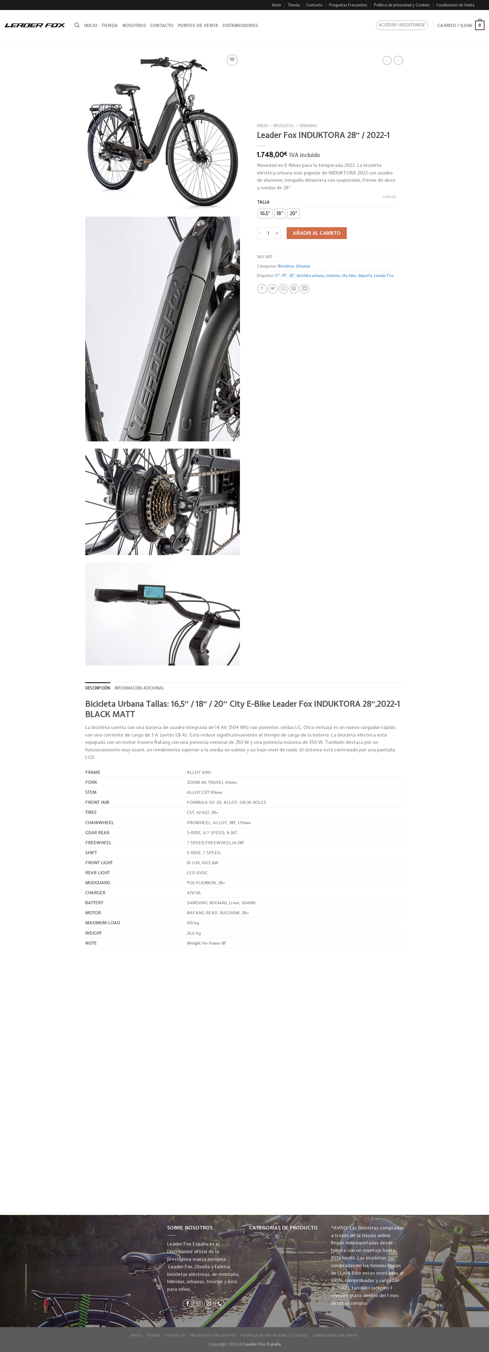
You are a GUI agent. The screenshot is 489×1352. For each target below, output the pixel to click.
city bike (349, 275)
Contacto (314, 5)
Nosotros (134, 25)
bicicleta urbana (310, 275)
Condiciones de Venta (455, 5)
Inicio (276, 5)
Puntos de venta (198, 25)
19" (284, 275)
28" (292, 275)
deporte (365, 275)
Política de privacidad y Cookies (402, 5)
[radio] (265, 213)
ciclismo (333, 275)
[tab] (97, 688)
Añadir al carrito (317, 233)
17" (277, 275)
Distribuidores (240, 25)
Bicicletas (284, 125)
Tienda (294, 5)
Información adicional (139, 688)
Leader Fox (383, 275)
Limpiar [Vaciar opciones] (389, 197)
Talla (264, 202)
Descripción (97, 688)
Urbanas (308, 125)
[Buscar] (76, 25)
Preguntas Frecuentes (348, 5)
